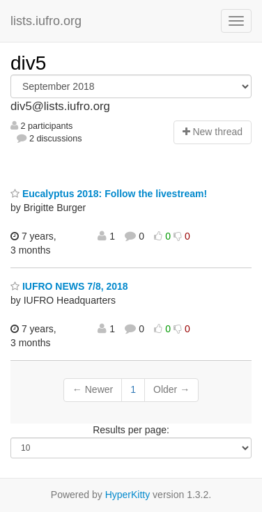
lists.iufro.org (46, 21)
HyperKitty (128, 494)
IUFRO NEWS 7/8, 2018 (69, 286)
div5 (28, 63)
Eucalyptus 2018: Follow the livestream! (108, 193)
